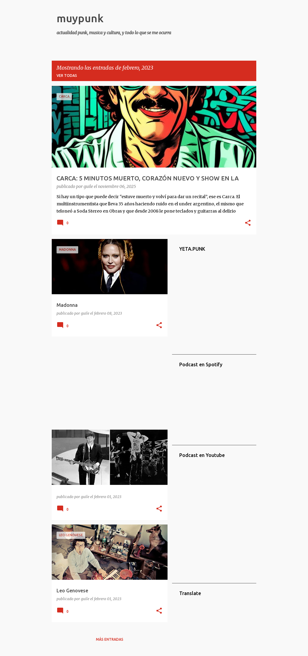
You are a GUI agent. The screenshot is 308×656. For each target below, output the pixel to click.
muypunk (80, 18)
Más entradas (109, 639)
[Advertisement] (107, 383)
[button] (247, 223)
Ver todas (67, 75)
